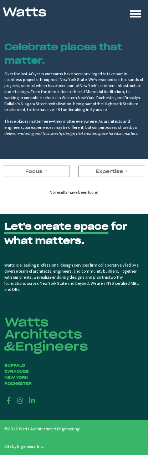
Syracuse (16, 371)
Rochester (18, 383)
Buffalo (14, 365)
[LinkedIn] (31, 400)
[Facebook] (8, 400)
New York (16, 377)
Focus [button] (34, 171)
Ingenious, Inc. (30, 446)
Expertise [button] (110, 171)
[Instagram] (20, 400)
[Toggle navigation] (135, 13)
